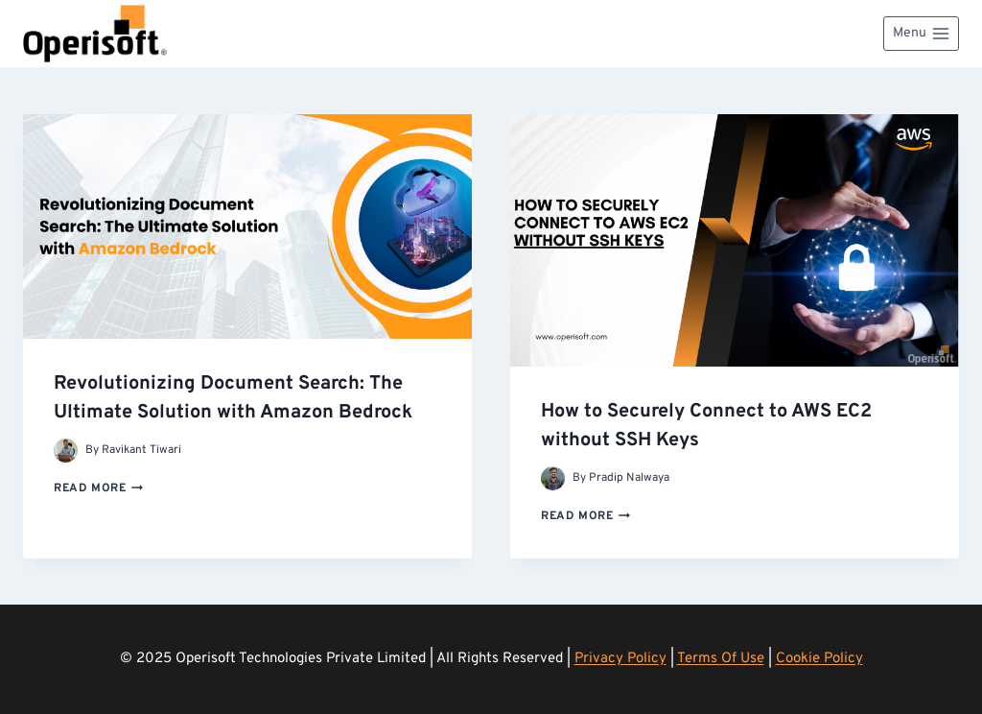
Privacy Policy (620, 659)
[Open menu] (921, 33)
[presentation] (247, 226)
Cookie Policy (819, 659)
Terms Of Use (720, 659)
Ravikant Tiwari (141, 450)
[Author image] (66, 451)
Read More (98, 488)
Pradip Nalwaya (629, 478)
